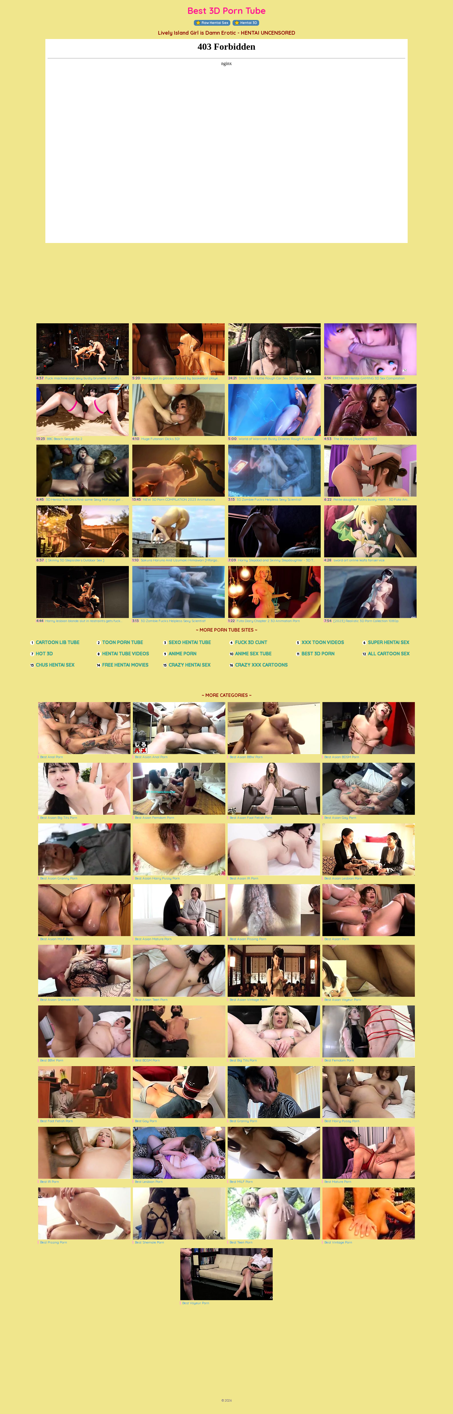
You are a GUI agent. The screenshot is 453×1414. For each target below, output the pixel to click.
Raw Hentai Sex (212, 23)
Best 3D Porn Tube (226, 10)
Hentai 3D (246, 23)
